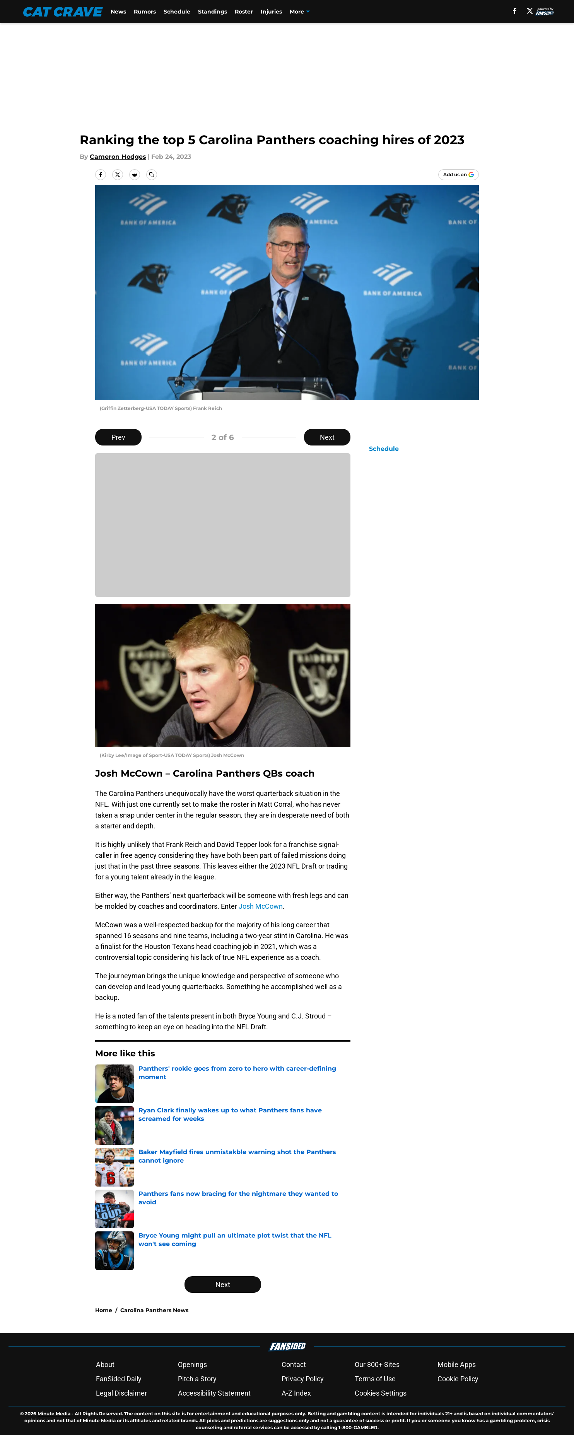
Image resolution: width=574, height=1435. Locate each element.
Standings (212, 11)
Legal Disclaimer (121, 1393)
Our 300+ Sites (377, 1364)
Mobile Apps (456, 1364)
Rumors (145, 11)
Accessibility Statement (214, 1393)
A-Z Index (296, 1393)
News (118, 11)
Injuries (271, 11)
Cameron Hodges (118, 156)
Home (103, 1310)
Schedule (177, 11)
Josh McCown (261, 906)
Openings (192, 1364)
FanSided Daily (119, 1379)
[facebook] (514, 11)
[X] (530, 11)
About (105, 1364)
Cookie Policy (457, 1379)
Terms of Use (375, 1379)
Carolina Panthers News (154, 1310)
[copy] (151, 174)
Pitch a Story (197, 1379)
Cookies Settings (381, 1393)
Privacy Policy (303, 1379)
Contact (294, 1364)
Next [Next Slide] (327, 437)
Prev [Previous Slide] (118, 437)
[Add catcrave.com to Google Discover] (458, 174)
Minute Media (54, 1413)
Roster (244, 11)
